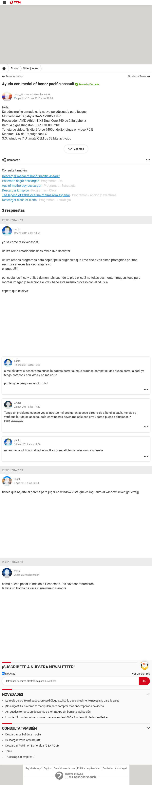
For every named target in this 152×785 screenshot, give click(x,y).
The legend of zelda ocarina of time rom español (36, 195)
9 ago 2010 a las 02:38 (26, 483)
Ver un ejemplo (141, 673)
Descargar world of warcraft (22, 740)
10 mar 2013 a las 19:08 (39, 98)
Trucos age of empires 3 (19, 756)
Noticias (8, 673)
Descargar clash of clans (19, 200)
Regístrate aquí (34, 768)
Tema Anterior (14, 76)
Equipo (47, 768)
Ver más (78, 148)
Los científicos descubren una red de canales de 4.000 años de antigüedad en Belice (56, 717)
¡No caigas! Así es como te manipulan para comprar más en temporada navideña (54, 706)
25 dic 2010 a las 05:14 (26, 574)
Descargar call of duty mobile (23, 734)
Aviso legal (121, 768)
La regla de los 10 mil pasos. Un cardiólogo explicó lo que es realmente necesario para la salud (62, 700)
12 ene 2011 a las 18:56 (27, 233)
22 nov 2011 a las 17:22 (27, 406)
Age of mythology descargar (21, 186)
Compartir (13, 160)
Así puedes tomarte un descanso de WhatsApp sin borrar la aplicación (48, 711)
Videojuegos (30, 68)
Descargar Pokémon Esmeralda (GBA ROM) (32, 745)
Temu (8, 751)
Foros (14, 68)
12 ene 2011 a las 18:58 (27, 364)
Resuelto (83, 84)
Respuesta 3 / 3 (12, 562)
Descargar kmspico (15, 190)
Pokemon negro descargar (20, 181)
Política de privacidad (88, 768)
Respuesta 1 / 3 (12, 220)
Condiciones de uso (64, 768)
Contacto (108, 768)
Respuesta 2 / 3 (12, 470)
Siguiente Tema (137, 76)
